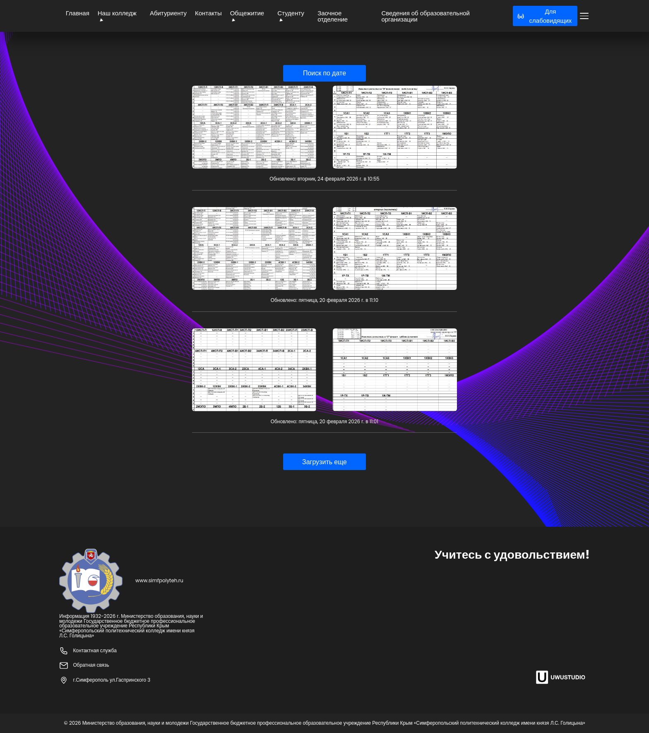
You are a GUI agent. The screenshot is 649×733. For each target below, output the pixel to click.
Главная (77, 13)
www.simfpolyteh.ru (159, 581)
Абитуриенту (168, 13)
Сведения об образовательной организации (425, 16)
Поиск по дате (324, 73)
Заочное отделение (332, 16)
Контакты (208, 13)
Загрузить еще (324, 462)
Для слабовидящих (544, 16)
